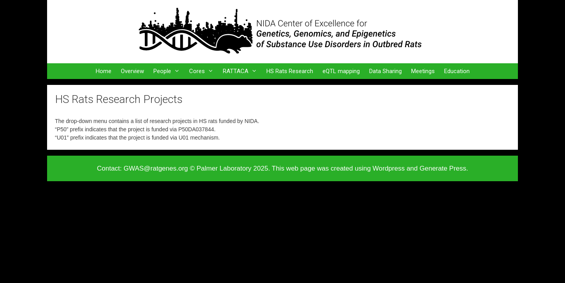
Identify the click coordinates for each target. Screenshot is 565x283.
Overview (132, 71)
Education (457, 71)
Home (103, 71)
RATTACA (242, 71)
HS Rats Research (289, 71)
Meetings (423, 71)
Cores (203, 71)
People (168, 71)
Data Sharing (385, 71)
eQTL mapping (341, 71)
